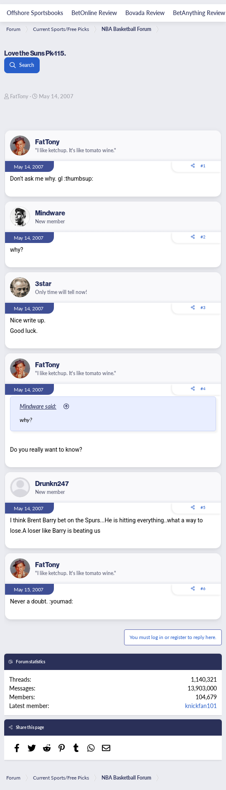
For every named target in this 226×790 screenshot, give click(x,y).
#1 (203, 166)
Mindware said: (38, 406)
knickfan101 (201, 705)
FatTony (19, 96)
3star (43, 284)
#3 (203, 307)
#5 (203, 507)
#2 (203, 237)
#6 (203, 588)
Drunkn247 (52, 484)
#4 (203, 388)
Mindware (50, 213)
